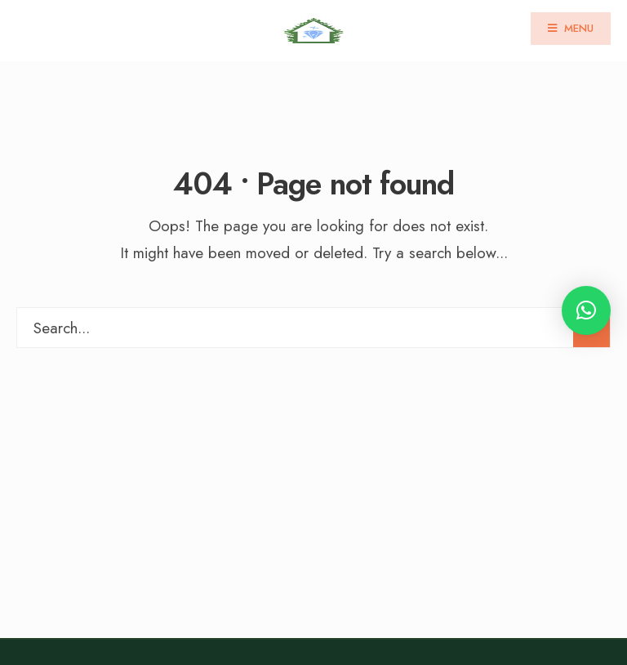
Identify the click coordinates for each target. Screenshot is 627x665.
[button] (586, 310)
